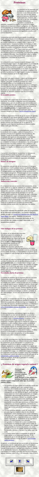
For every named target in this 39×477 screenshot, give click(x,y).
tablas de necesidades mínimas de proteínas (13, 307)
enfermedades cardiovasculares (10, 356)
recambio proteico (18, 318)
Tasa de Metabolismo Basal (27, 111)
